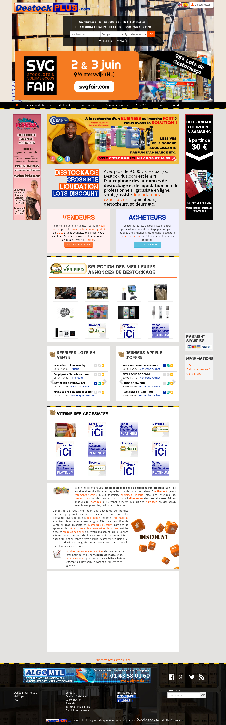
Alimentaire (77, 377)
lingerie (138, 494)
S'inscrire (71, 703)
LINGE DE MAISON (134, 383)
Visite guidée (194, 373)
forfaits (90, 239)
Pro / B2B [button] (142, 105)
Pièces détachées (80, 386)
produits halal (83, 498)
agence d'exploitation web (105, 720)
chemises (126, 494)
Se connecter (73, 699)
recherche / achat (130, 236)
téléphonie (93, 517)
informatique (120, 517)
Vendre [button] (178, 105)
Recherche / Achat (149, 369)
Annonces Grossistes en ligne (113, 660)
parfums (96, 502)
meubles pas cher (73, 532)
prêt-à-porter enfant (80, 528)
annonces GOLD (75, 558)
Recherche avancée (113, 40)
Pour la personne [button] (117, 105)
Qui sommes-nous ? (198, 369)
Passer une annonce (79, 244)
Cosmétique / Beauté (82, 395)
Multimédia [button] (66, 105)
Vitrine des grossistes (82, 413)
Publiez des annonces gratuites (84, 551)
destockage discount (100, 524)
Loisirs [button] (161, 105)
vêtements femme (86, 494)
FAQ (188, 364)
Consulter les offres (147, 244)
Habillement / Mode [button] (38, 105)
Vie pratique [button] (90, 105)
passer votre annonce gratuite (88, 229)
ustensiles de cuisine (105, 528)
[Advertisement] (113, 611)
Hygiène (74, 369)
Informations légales (78, 706)
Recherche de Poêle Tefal (138, 391)
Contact (70, 692)
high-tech (151, 502)
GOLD (60, 232)
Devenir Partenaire (77, 696)
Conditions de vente (77, 710)
